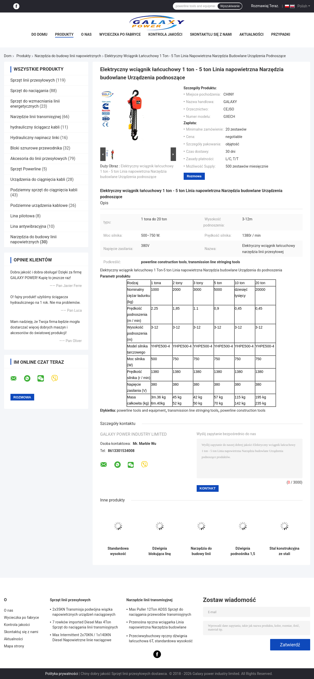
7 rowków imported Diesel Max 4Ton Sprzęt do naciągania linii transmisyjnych (85, 624)
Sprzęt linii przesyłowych (32, 80)
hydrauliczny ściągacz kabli (35, 127)
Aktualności (251, 34)
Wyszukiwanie (230, 6)
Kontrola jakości (165, 34)
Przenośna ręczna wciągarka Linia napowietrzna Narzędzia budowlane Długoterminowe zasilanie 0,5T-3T (157, 625)
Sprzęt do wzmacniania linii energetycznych (35, 104)
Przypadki (280, 34)
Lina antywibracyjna (28, 226)
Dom (7, 56)
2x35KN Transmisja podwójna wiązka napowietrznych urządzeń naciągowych (84, 612)
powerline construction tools (243, 410)
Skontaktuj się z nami (211, 34)
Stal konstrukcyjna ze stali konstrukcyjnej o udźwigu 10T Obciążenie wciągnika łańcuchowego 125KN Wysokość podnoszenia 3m (284, 551)
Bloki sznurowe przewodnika (36, 148)
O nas (86, 34)
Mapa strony (14, 646)
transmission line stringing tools (193, 410)
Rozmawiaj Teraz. (265, 6)
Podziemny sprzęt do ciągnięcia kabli (44, 189)
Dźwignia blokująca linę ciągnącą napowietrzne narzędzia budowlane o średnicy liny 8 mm (160, 551)
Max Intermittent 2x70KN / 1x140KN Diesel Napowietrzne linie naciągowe (82, 637)
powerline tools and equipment (141, 410)
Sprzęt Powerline (25, 169)
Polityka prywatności (61, 674)
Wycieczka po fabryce (120, 34)
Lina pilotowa (22, 215)
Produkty (64, 34)
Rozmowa (194, 176)
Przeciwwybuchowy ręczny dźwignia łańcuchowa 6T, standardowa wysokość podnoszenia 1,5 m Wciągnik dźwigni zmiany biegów (161, 639)
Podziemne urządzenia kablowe (39, 205)
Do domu (39, 34)
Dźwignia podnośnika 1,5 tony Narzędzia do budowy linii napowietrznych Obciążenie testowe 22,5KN (242, 551)
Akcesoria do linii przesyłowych (38, 158)
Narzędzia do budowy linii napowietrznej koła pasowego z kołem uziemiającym (201, 551)
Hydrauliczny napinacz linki (34, 137)
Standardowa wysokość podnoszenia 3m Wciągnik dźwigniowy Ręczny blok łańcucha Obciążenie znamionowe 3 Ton (118, 551)
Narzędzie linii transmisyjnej (35, 116)
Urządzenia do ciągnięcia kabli (37, 179)
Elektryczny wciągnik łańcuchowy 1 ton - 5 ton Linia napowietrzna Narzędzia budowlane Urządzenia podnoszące (137, 171)
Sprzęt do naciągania (29, 90)
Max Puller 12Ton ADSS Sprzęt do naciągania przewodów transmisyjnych (160, 612)
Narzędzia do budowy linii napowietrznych (68, 56)
